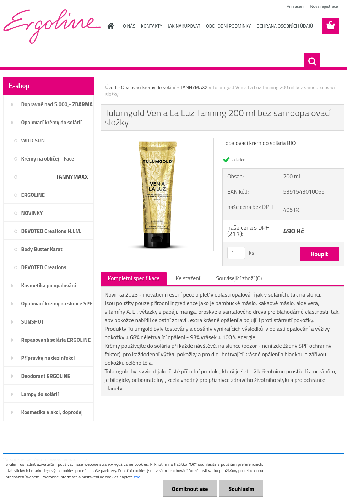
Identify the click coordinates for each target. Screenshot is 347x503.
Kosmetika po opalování (48, 285)
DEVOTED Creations (43, 267)
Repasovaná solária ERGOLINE (56, 340)
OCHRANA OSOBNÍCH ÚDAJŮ (284, 25)
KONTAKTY (151, 25)
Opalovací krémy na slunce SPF (56, 303)
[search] (312, 61)
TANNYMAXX (72, 176)
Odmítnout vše (190, 489)
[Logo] (52, 26)
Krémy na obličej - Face (47, 159)
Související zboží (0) (239, 278)
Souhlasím (241, 489)
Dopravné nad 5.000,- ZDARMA (57, 104)
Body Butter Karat (42, 249)
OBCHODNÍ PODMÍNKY (228, 25)
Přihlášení (295, 6)
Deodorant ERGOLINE (45, 376)
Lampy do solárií (40, 394)
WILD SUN (33, 140)
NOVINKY (32, 213)
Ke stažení (187, 278)
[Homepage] (109, 26)
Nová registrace (324, 6)
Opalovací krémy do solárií (51, 122)
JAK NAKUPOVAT (184, 25)
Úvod (110, 87)
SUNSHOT (32, 322)
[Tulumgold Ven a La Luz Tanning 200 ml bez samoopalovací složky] (157, 141)
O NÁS (129, 25)
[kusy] (236, 253)
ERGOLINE (33, 195)
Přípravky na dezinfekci (48, 358)
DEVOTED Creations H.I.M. (51, 231)
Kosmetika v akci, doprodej (52, 412)
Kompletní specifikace (134, 278)
